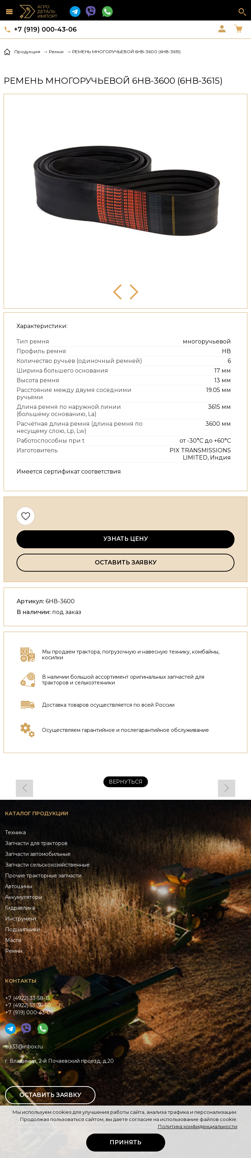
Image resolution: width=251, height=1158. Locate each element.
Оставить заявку (126, 562)
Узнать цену (125, 538)
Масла (13, 940)
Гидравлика (20, 908)
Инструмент (21, 918)
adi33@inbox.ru (24, 1046)
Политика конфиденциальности (197, 1126)
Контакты (20, 981)
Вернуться (126, 782)
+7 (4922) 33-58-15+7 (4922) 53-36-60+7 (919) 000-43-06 (29, 1005)
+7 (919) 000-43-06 (45, 29)
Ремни (13, 951)
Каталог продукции (36, 813)
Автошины (18, 886)
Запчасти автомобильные (38, 854)
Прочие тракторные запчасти (43, 875)
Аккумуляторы (23, 897)
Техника (15, 832)
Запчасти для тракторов (36, 843)
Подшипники (22, 929)
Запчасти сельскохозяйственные (47, 865)
